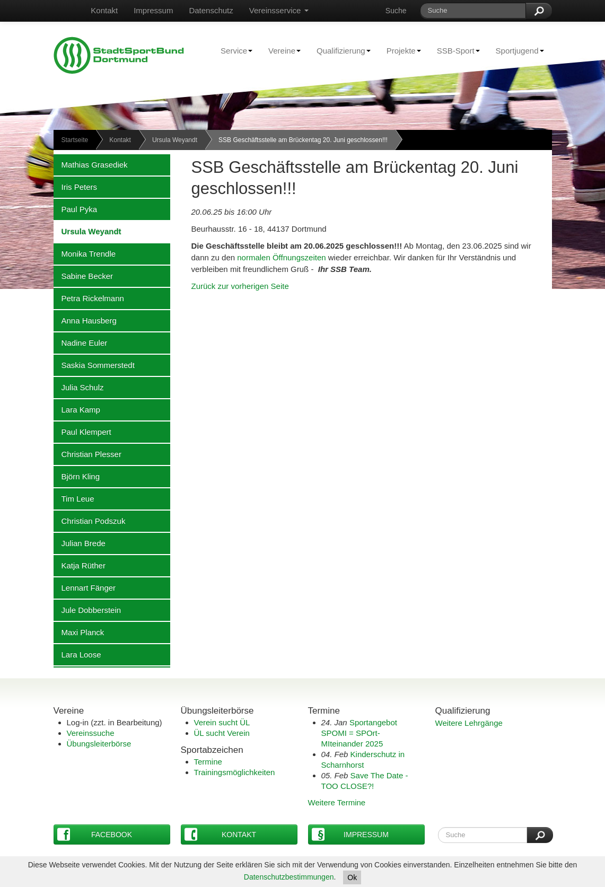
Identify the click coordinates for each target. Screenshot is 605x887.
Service (232, 50)
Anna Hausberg (85, 320)
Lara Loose (77, 654)
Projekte (400, 50)
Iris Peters (76, 186)
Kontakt (104, 10)
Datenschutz (211, 10)
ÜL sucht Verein (222, 732)
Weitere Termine (337, 802)
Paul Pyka (76, 209)
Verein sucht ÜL (222, 722)
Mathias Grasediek (91, 164)
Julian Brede (80, 543)
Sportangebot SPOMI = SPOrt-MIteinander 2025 (359, 733)
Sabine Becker (83, 275)
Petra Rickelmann (89, 298)
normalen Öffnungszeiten (282, 257)
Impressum (153, 10)
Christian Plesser (87, 454)
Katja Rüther (80, 565)
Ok (352, 877)
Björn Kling (77, 476)
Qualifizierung (340, 50)
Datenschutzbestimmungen (289, 877)
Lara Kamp (77, 409)
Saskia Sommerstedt (94, 365)
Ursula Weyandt (174, 140)
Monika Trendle (85, 253)
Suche (396, 10)
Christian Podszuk (90, 520)
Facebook (95, 834)
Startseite (75, 140)
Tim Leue (74, 498)
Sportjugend (516, 50)
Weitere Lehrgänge (469, 722)
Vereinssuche (91, 732)
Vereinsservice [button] (279, 10)
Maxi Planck (79, 632)
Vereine (280, 50)
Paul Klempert (82, 431)
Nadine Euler (81, 342)
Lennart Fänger (85, 587)
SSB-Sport (454, 50)
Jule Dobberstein (87, 609)
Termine (208, 761)
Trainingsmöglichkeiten (234, 772)
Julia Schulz (79, 387)
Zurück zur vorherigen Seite (240, 286)
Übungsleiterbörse (99, 743)
